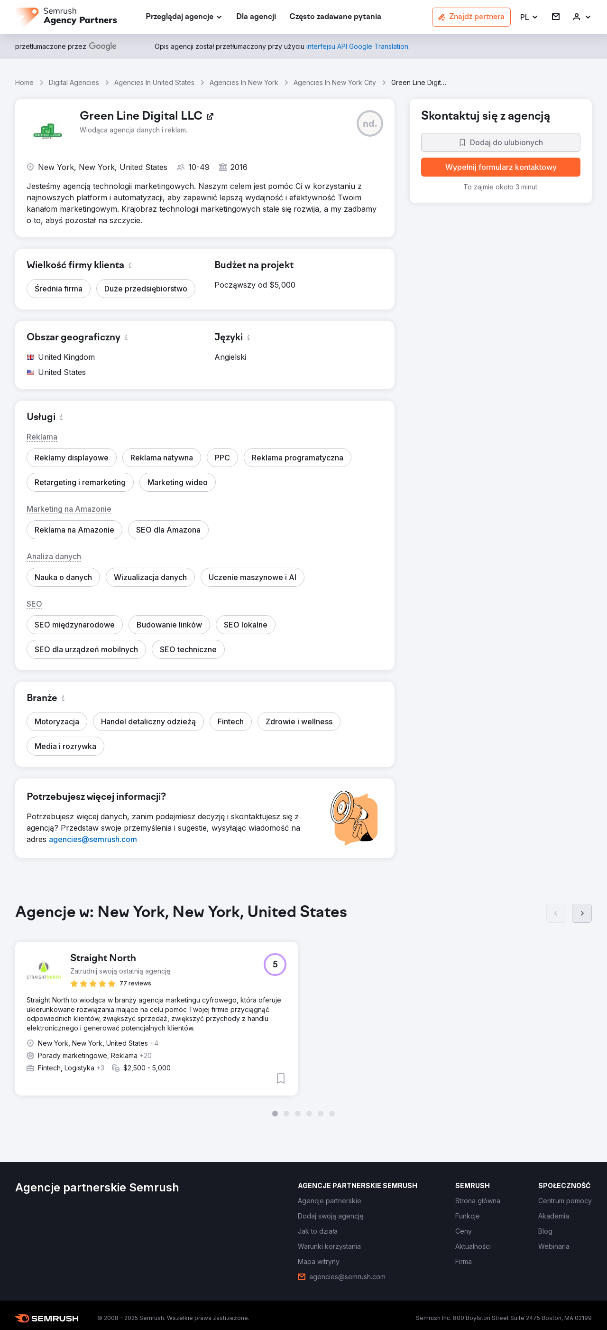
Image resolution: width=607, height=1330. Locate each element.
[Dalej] (582, 913)
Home (24, 82)
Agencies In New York (244, 82)
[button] (529, 17)
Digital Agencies (74, 82)
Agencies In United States (154, 82)
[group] (303, 1010)
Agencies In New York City (335, 82)
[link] (256, 17)
